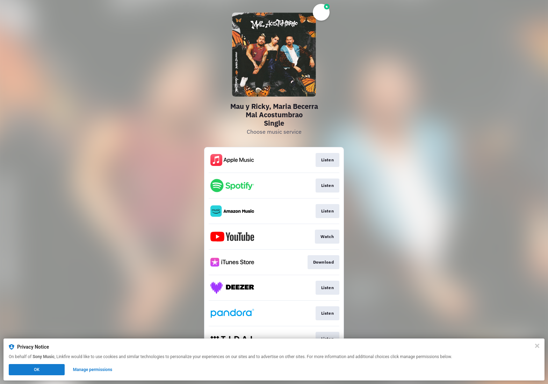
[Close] (537, 345)
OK (36, 369)
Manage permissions (93, 369)
